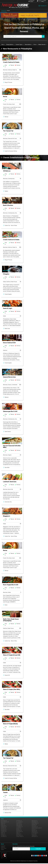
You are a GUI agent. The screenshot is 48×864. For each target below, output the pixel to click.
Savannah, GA (34, 830)
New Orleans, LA (19, 835)
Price (35, 44)
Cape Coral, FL (3, 825)
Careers (39, 1)
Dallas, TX (3, 832)
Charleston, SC (4, 826)
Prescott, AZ (34, 825)
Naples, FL (18, 832)
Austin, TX (3, 824)
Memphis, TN (18, 829)
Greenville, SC (18, 823)
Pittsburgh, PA (34, 824)
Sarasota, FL (34, 829)
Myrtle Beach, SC (19, 831)
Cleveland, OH (3, 830)
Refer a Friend (3, 848)
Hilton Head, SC (19, 824)
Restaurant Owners (31, 1)
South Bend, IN (34, 831)
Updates (2, 849)
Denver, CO (3, 834)
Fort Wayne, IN (3, 836)
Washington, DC (35, 836)
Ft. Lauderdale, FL (19, 821)
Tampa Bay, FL (34, 835)
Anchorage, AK (4, 820)
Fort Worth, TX (19, 820)
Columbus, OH (3, 831)
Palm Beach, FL (34, 820)
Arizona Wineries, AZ (5, 821)
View (3, 44)
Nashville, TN (18, 834)
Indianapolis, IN (19, 825)
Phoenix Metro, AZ (35, 823)
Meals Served (42, 44)
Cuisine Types (20, 44)
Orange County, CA (19, 836)
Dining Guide (3, 10)
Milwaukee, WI (19, 830)
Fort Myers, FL (3, 835)
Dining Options (10, 44)
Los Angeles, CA (19, 826)
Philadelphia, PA (42, 6)
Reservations (28, 44)
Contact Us (44, 1)
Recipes (8, 10)
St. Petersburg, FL (35, 832)
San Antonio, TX (35, 826)
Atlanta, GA (3, 823)
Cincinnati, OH (3, 829)
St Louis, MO (34, 834)
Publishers (3, 847)
